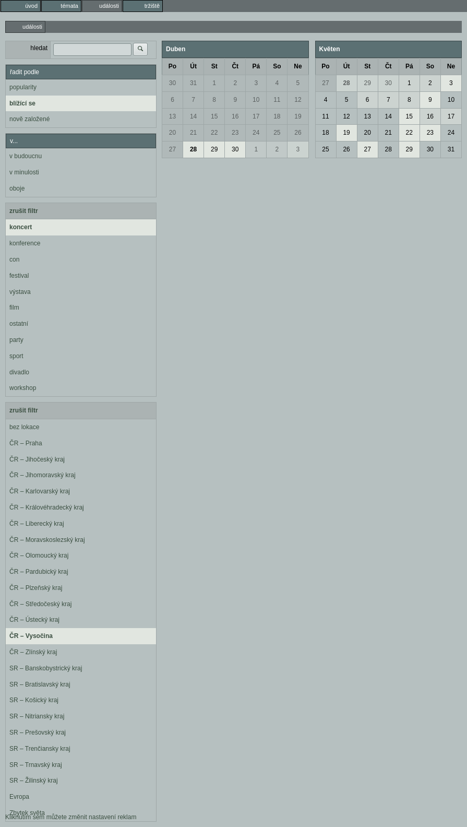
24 (256, 132)
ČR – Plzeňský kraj (35, 588)
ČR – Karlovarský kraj (39, 491)
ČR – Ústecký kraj (34, 619)
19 (297, 116)
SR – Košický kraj (33, 700)
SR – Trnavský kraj (35, 765)
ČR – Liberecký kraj (36, 523)
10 (256, 99)
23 (235, 132)
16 (235, 116)
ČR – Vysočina (31, 636)
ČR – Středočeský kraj (40, 604)
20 (172, 132)
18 (276, 116)
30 (172, 83)
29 (214, 149)
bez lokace (24, 427)
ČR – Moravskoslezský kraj (47, 540)
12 (297, 99)
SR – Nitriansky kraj (36, 716)
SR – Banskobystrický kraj (45, 668)
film (14, 307)
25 (276, 132)
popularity (23, 87)
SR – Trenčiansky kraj (39, 748)
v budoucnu (25, 156)
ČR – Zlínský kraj (33, 652)
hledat (38, 48)
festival (19, 275)
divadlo (19, 372)
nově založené (29, 119)
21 (193, 132)
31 (193, 83)
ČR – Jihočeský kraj (37, 459)
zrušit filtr (23, 211)
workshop (22, 388)
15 (214, 116)
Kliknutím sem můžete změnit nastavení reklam (70, 817)
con (14, 259)
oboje (17, 188)
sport (16, 356)
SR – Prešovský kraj (37, 732)
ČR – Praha (25, 443)
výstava (20, 292)
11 (276, 99)
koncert (20, 227)
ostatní (18, 323)
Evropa (19, 796)
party (16, 340)
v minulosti (24, 172)
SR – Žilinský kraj (33, 780)
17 (256, 116)
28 (193, 149)
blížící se (22, 103)
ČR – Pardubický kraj (38, 571)
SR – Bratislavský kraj (39, 684)
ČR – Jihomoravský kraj (42, 475)
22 (214, 132)
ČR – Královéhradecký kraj (46, 507)
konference (24, 243)
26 (297, 132)
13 (172, 116)
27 (172, 149)
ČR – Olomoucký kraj (38, 555)
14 (193, 116)
